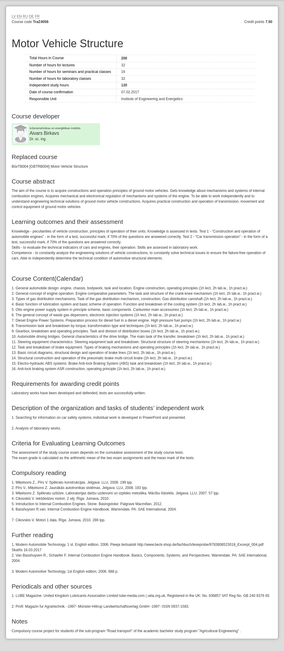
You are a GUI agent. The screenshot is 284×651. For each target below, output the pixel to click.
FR (37, 16)
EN (19, 16)
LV (14, 16)
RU (25, 16)
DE (31, 16)
